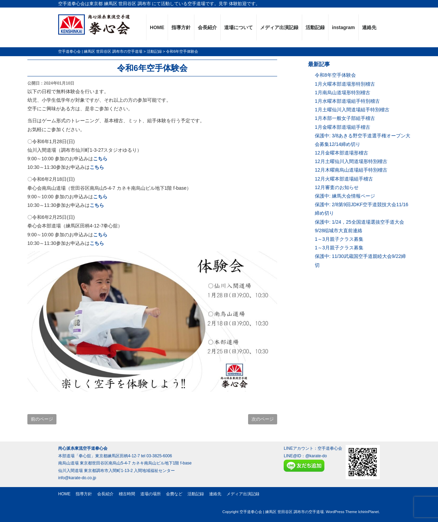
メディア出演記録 (279, 27)
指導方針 (181, 27)
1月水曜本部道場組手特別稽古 (347, 101)
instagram (343, 27)
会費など (174, 494)
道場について (238, 27)
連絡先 (369, 27)
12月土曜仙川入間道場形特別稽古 (351, 161)
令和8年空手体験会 (335, 75)
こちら (100, 158)
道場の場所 (150, 494)
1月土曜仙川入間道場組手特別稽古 (352, 109)
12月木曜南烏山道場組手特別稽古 (351, 170)
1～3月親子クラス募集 (339, 239)
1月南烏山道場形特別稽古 (342, 92)
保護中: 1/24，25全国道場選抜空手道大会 (359, 222)
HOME (157, 27)
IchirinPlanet (368, 512)
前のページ (42, 419)
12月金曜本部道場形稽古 (341, 153)
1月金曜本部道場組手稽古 (342, 127)
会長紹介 (207, 27)
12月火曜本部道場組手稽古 (344, 179)
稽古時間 (127, 494)
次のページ (263, 419)
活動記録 (315, 27)
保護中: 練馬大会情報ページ (345, 196)
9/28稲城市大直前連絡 (338, 230)
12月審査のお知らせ (337, 187)
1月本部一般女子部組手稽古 (345, 118)
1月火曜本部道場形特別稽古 (345, 84)
